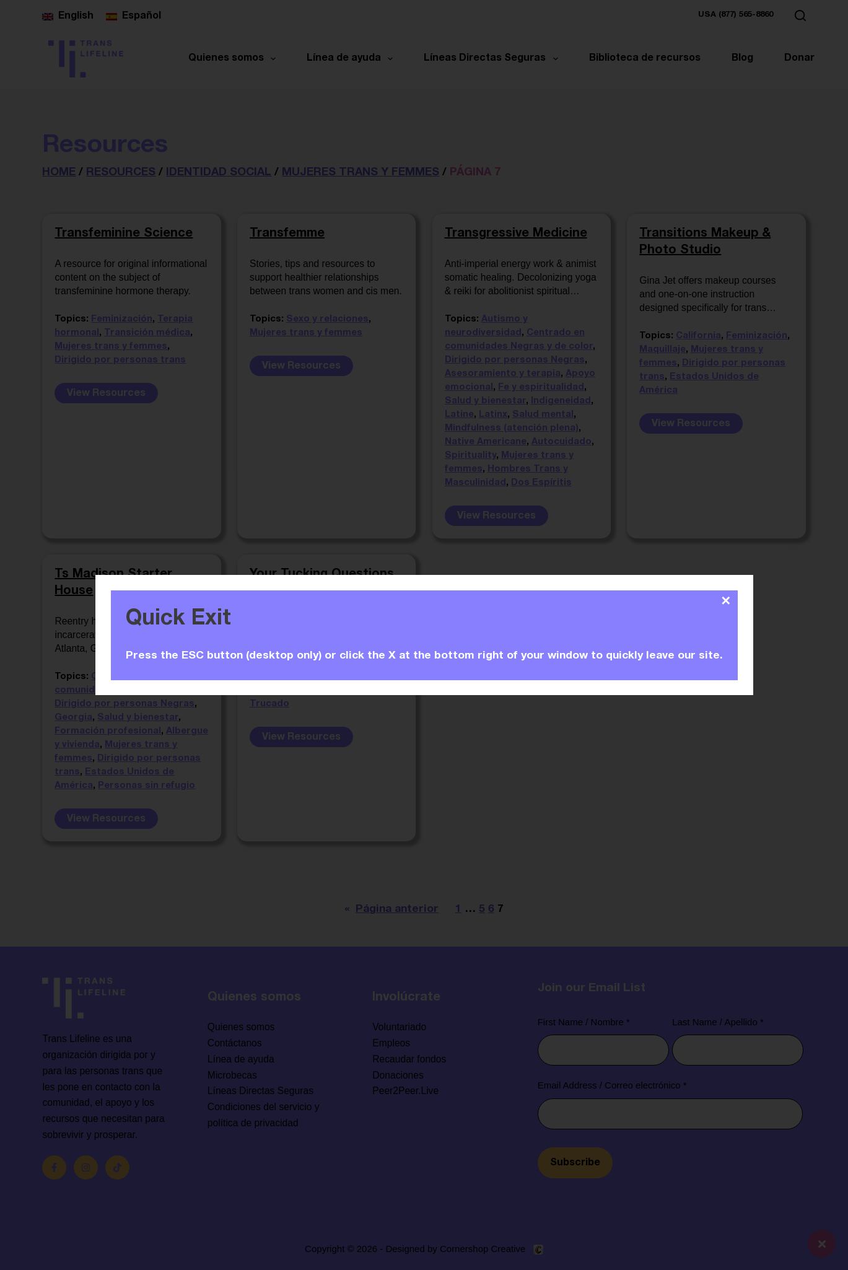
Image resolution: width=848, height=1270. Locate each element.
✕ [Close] (725, 601)
